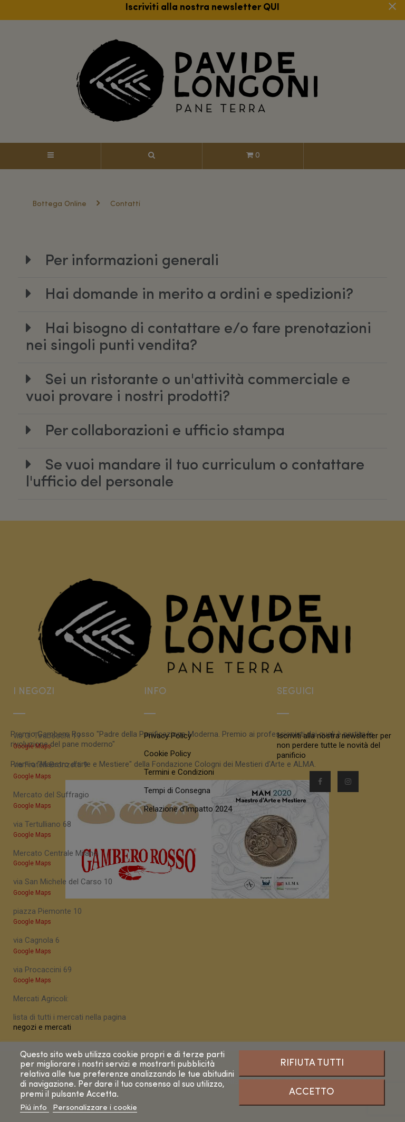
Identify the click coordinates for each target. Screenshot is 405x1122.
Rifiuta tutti (312, 1063)
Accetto (311, 1092)
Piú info (34, 1108)
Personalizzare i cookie (95, 1108)
